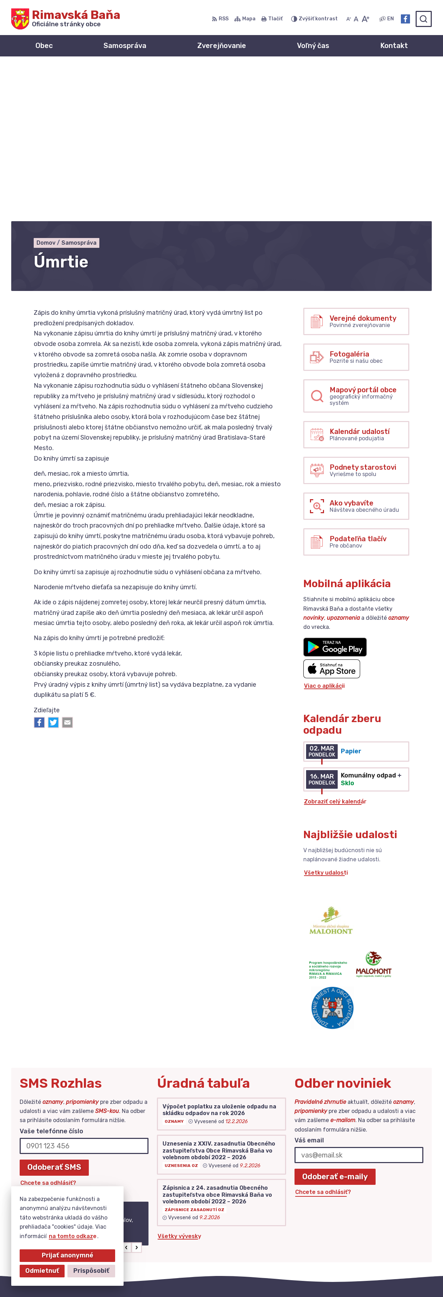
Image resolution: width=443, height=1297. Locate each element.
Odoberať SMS (54, 1013)
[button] (126, 1093)
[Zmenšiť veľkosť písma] (348, 19)
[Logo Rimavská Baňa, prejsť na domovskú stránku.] (65, 18)
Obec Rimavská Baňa (306, 1278)
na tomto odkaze (73, 1236)
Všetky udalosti (326, 718)
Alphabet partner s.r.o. (193, 1278)
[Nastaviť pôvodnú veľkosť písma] (356, 19)
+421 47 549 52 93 (378, 1224)
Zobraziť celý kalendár (335, 647)
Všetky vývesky (179, 1082)
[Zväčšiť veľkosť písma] (365, 19)
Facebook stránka (377, 1239)
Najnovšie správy (65, 1095)
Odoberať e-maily (335, 1022)
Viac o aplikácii (324, 531)
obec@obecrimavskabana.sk (391, 1232)
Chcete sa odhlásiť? (48, 1028)
